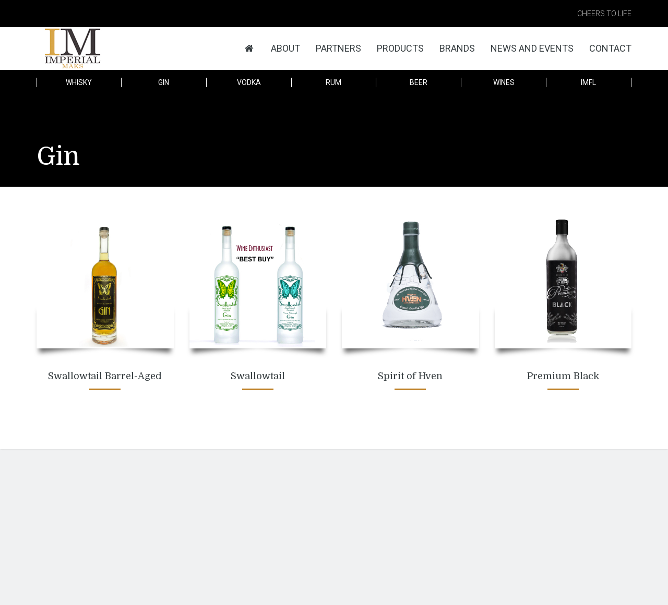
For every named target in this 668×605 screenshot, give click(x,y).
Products (400, 48)
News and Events (532, 48)
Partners (338, 48)
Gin (163, 82)
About (285, 48)
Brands (457, 48)
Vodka (249, 82)
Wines (504, 82)
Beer (418, 82)
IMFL (588, 82)
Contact (610, 48)
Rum (333, 82)
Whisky (79, 82)
